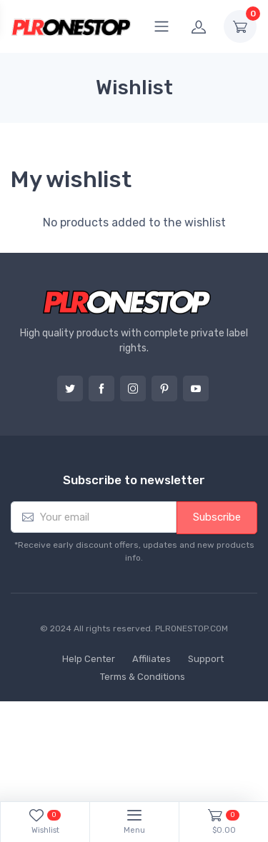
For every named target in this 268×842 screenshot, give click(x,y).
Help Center (88, 658)
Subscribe (217, 517)
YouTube (196, 388)
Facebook (101, 388)
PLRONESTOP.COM (191, 628)
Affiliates (151, 658)
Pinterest (164, 388)
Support (206, 658)
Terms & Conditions (142, 676)
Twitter (70, 388)
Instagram (133, 388)
